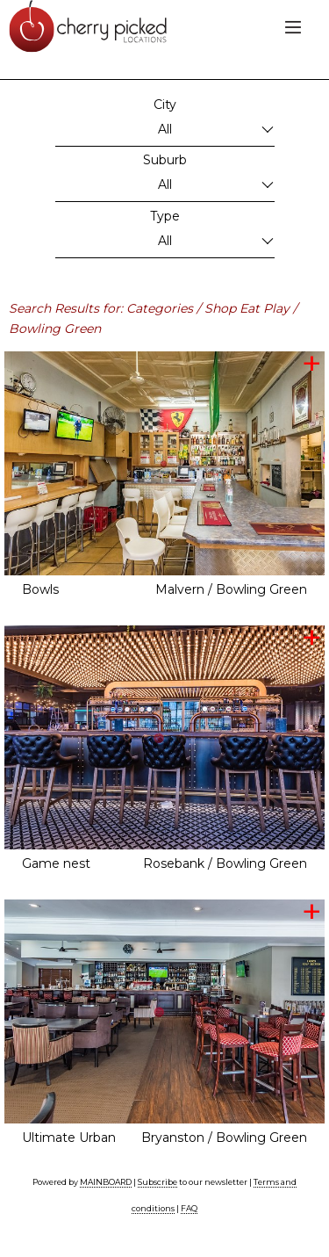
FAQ (189, 1208)
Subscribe (157, 1182)
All (165, 129)
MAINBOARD (106, 1182)
